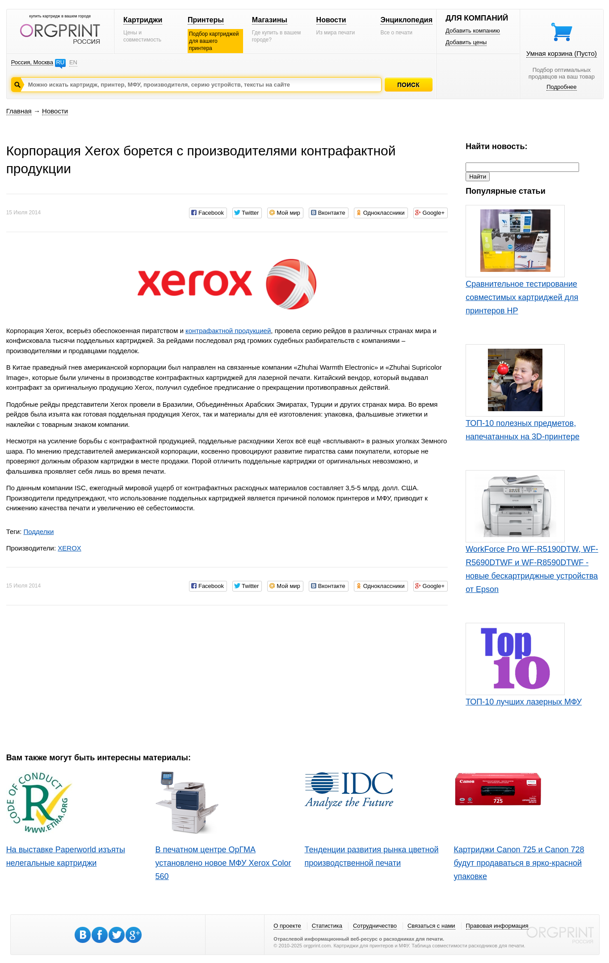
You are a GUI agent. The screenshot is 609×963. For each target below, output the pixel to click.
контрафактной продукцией (228, 330)
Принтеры (206, 20)
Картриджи (142, 20)
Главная (19, 111)
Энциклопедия (406, 20)
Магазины (269, 20)
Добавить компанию (472, 30)
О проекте (287, 925)
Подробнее (561, 86)
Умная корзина (561, 53)
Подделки (38, 531)
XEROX (69, 548)
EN (73, 62)
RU (60, 62)
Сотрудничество (375, 925)
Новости (331, 20)
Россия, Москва (32, 62)
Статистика (327, 925)
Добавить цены (466, 42)
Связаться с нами (431, 925)
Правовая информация (497, 925)
